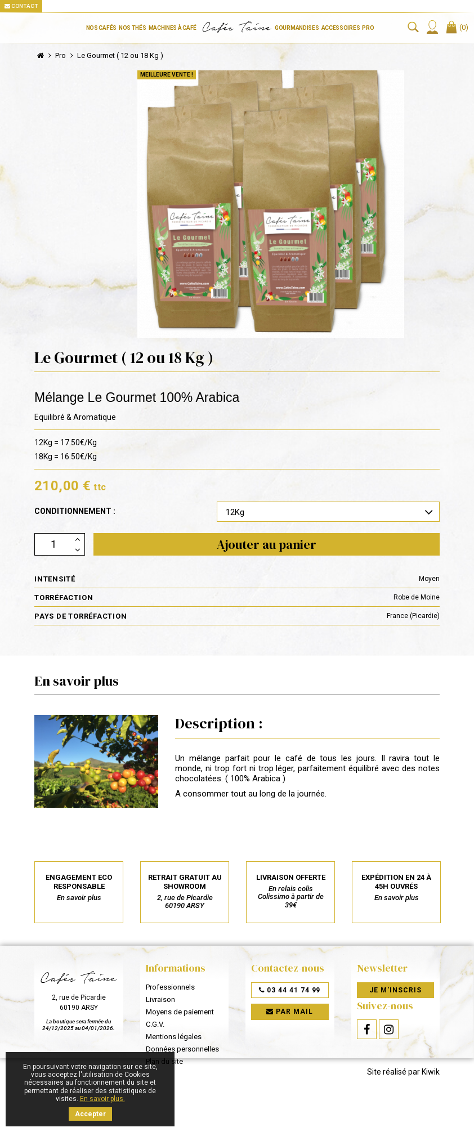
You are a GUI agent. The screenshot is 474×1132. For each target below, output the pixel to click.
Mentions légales (174, 1036)
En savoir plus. (102, 1099)
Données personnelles (182, 1049)
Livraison (160, 999)
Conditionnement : (74, 511)
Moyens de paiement (180, 1012)
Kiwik (431, 1104)
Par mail (289, 1012)
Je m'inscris (395, 990)
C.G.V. (155, 1024)
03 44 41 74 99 (289, 990)
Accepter (90, 1114)
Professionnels (170, 987)
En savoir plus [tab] (76, 681)
